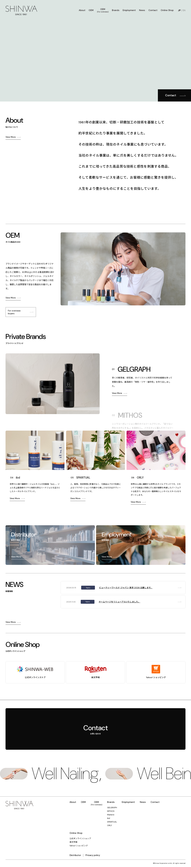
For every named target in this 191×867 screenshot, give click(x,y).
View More (11, 137)
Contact (152, 10)
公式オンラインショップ (80, 838)
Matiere (110, 815)
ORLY (109, 825)
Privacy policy (93, 855)
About (82, 10)
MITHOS (110, 811)
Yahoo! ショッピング (79, 846)
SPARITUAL (112, 822)
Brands (115, 10)
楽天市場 (73, 842)
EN (184, 10)
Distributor (75, 855)
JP (179, 10)
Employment (129, 10)
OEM (91, 10)
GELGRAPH (112, 807)
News (142, 10)
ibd (108, 818)
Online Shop (167, 10)
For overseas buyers (14, 312)
